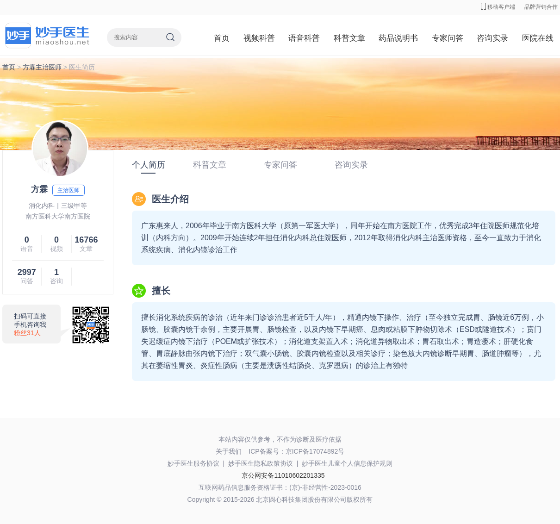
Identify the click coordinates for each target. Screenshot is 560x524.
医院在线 (538, 38)
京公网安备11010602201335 (283, 475)
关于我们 (229, 451)
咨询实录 (492, 38)
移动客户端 (498, 7)
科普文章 (349, 38)
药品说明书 (398, 38)
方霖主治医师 (42, 67)
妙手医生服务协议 (193, 463)
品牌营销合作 (541, 7)
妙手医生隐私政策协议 (260, 463)
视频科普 (259, 38)
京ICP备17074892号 (315, 451)
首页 (222, 38)
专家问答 (447, 38)
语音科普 (304, 38)
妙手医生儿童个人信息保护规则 (347, 463)
